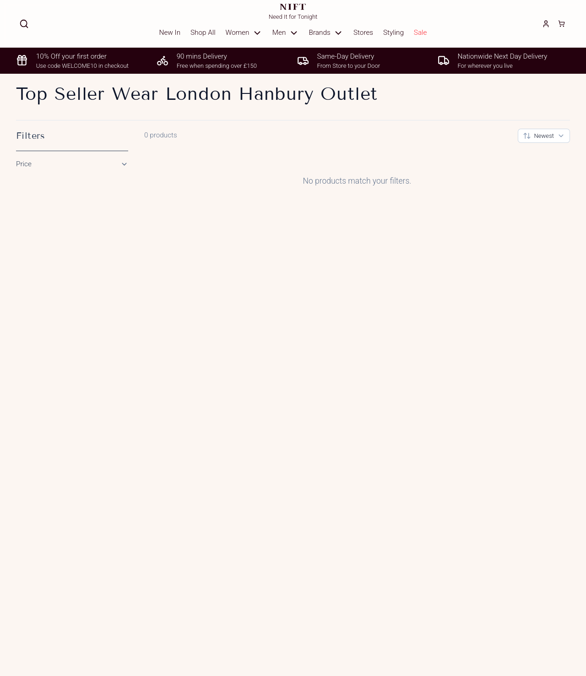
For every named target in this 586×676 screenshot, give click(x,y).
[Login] (546, 24)
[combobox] (544, 136)
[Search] (24, 24)
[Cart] (561, 23)
